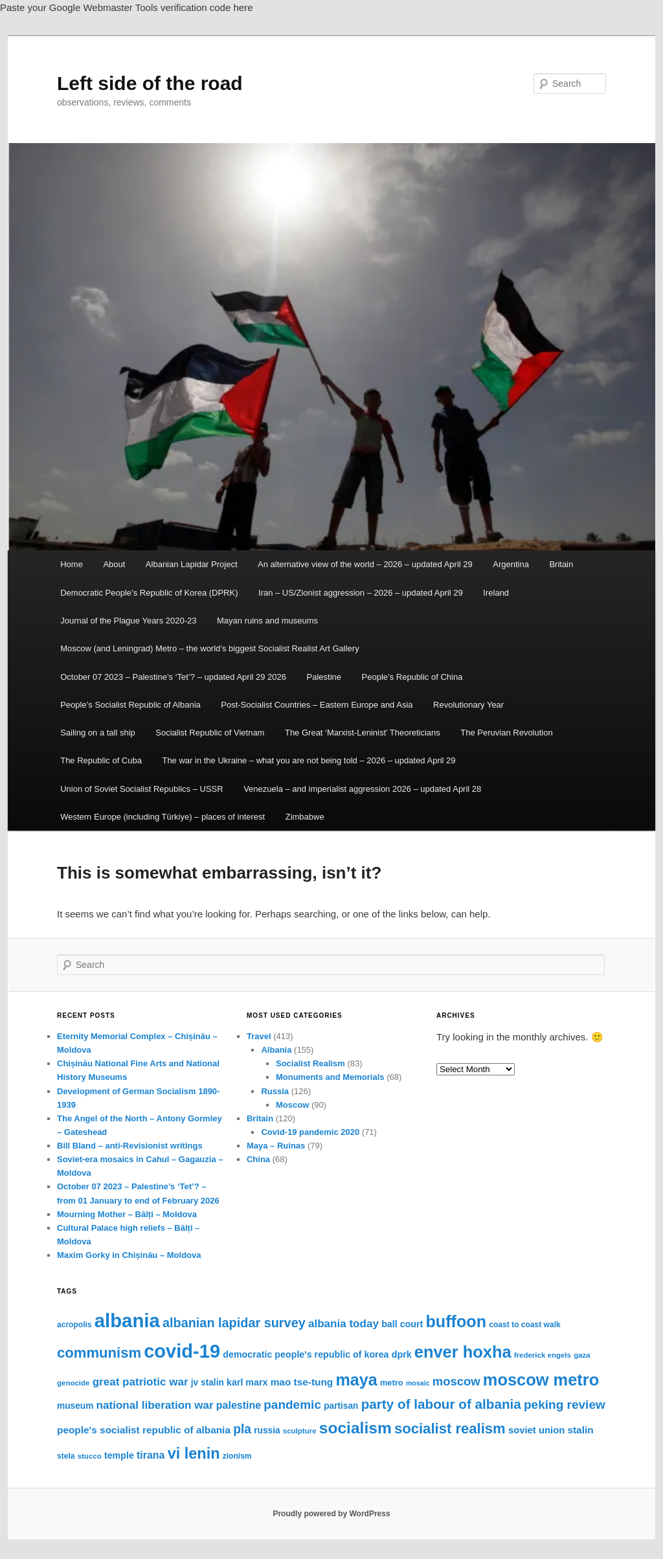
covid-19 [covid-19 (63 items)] (182, 1351)
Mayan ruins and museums (267, 620)
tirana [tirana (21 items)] (150, 1455)
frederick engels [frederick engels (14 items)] (542, 1355)
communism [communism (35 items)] (99, 1353)
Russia (275, 1091)
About (114, 564)
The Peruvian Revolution (506, 732)
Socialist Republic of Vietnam (209, 732)
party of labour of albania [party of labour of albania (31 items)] (441, 1403)
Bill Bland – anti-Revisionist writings (130, 1145)
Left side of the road (150, 83)
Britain (561, 564)
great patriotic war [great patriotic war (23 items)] (140, 1382)
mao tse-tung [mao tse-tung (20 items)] (302, 1381)
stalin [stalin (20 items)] (580, 1429)
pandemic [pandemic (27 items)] (292, 1404)
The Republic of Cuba (101, 760)
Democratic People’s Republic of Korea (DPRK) (149, 593)
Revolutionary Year (468, 705)
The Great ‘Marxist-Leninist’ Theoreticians (362, 732)
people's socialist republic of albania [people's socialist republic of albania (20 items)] (143, 1429)
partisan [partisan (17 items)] (341, 1406)
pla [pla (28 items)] (242, 1429)
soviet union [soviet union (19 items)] (536, 1430)
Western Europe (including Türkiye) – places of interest (162, 817)
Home (71, 564)
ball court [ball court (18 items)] (402, 1324)
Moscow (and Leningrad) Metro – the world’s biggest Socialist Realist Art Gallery (209, 648)
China (258, 1159)
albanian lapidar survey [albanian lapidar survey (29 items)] (234, 1323)
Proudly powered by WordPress (331, 1513)
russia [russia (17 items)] (267, 1430)
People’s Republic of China (412, 677)
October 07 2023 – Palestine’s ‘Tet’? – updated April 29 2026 (173, 677)
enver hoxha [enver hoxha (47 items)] (462, 1352)
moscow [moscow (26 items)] (456, 1381)
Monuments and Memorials (330, 1077)
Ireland (496, 593)
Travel (259, 1036)
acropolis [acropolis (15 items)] (74, 1324)
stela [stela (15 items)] (65, 1456)
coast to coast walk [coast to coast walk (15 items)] (524, 1324)
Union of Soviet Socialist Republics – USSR (141, 789)
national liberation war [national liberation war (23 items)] (155, 1405)
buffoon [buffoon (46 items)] (456, 1321)
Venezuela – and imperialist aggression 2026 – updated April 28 (362, 789)
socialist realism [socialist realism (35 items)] (450, 1428)
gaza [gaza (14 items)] (582, 1355)
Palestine (324, 677)
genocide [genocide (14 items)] (73, 1383)
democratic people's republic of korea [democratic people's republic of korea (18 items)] (305, 1354)
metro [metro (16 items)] (391, 1382)
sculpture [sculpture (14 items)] (300, 1431)
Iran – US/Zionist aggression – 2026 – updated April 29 (360, 593)
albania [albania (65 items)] (127, 1320)
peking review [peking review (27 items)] (564, 1404)
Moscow (292, 1105)
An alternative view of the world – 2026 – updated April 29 (365, 564)
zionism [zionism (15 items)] (237, 1456)
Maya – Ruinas (276, 1145)
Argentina (511, 564)
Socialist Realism (310, 1063)
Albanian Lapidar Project (192, 564)
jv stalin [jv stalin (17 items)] (207, 1382)
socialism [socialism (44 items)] (355, 1428)
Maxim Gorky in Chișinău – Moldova (129, 1255)
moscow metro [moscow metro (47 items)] (541, 1380)
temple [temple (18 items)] (119, 1455)
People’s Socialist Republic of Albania (130, 705)
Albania (276, 1050)
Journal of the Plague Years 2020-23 (128, 620)
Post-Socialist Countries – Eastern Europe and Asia (316, 705)
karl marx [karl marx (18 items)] (247, 1382)
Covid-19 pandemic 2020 (310, 1132)
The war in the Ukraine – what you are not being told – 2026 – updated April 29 (308, 760)
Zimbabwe (305, 817)
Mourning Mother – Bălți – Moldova (127, 1214)
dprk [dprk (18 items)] (402, 1354)
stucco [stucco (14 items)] (90, 1456)
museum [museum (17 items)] (75, 1406)
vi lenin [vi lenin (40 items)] (194, 1453)
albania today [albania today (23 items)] (343, 1324)
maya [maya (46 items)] (356, 1380)
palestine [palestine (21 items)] (238, 1405)
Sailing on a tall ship (97, 732)
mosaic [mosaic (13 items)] (418, 1383)
